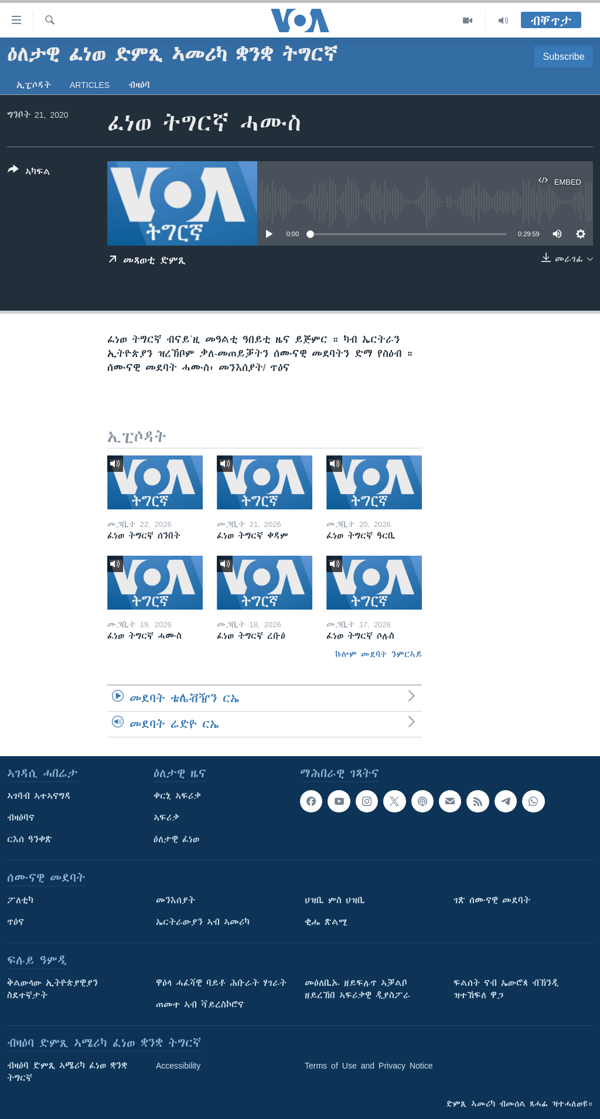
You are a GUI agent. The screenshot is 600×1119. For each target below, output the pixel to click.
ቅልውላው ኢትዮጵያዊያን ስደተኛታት (52, 989)
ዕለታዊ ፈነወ (176, 839)
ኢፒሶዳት (33, 85)
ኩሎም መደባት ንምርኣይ (378, 654)
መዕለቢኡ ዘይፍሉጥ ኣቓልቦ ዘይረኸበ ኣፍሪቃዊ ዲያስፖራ (357, 989)
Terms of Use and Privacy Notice (369, 1065)
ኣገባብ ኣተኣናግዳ (39, 796)
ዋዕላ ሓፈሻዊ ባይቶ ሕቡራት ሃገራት (221, 983)
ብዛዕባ (139, 85)
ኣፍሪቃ (166, 817)
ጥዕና (15, 922)
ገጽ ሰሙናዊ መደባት (492, 900)
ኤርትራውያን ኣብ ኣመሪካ (203, 922)
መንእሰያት (175, 900)
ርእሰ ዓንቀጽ (29, 839)
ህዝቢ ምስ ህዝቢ (335, 900)
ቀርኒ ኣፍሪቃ (177, 796)
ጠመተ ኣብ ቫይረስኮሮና (200, 1004)
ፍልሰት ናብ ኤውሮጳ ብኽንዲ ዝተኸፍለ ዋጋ (506, 989)
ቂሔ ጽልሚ (326, 922)
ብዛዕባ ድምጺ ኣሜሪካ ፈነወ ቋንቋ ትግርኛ (67, 1071)
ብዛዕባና (21, 817)
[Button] (29, 173)
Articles (90, 85)
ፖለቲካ (20, 900)
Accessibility (178, 1065)
